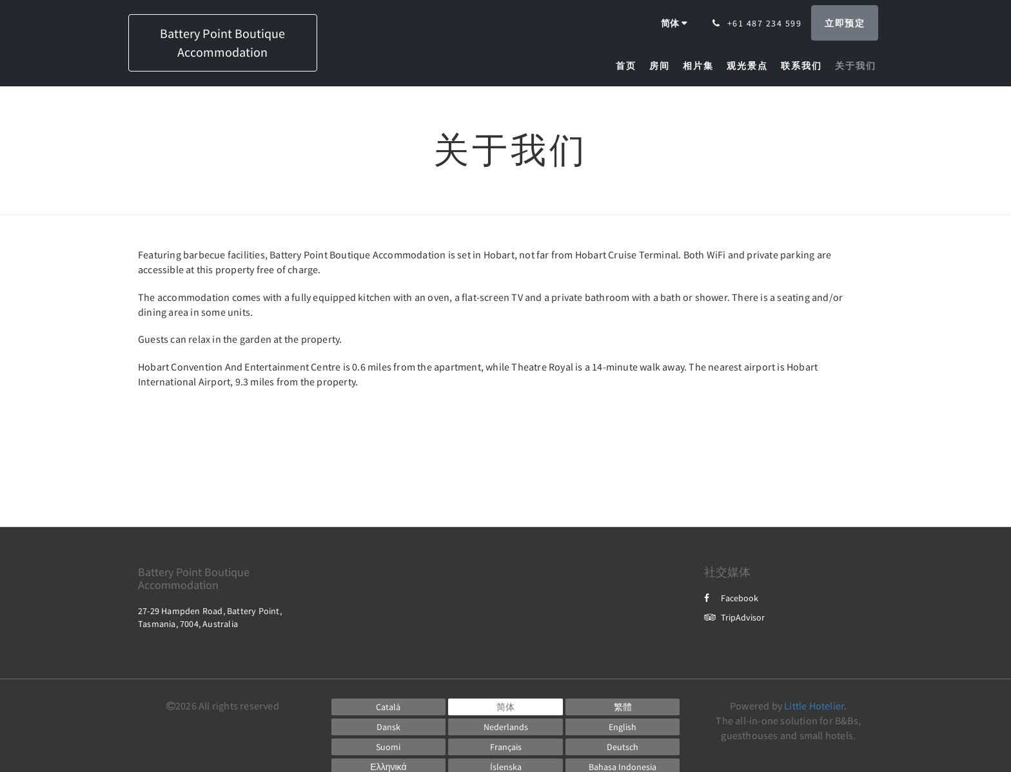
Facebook (731, 598)
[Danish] (388, 727)
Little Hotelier (814, 705)
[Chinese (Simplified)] (505, 707)
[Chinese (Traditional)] (622, 707)
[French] (505, 746)
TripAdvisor (734, 617)
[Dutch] (505, 727)
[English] (622, 727)
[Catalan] (388, 707)
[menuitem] (629, 65)
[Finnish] (388, 746)
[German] (622, 746)
